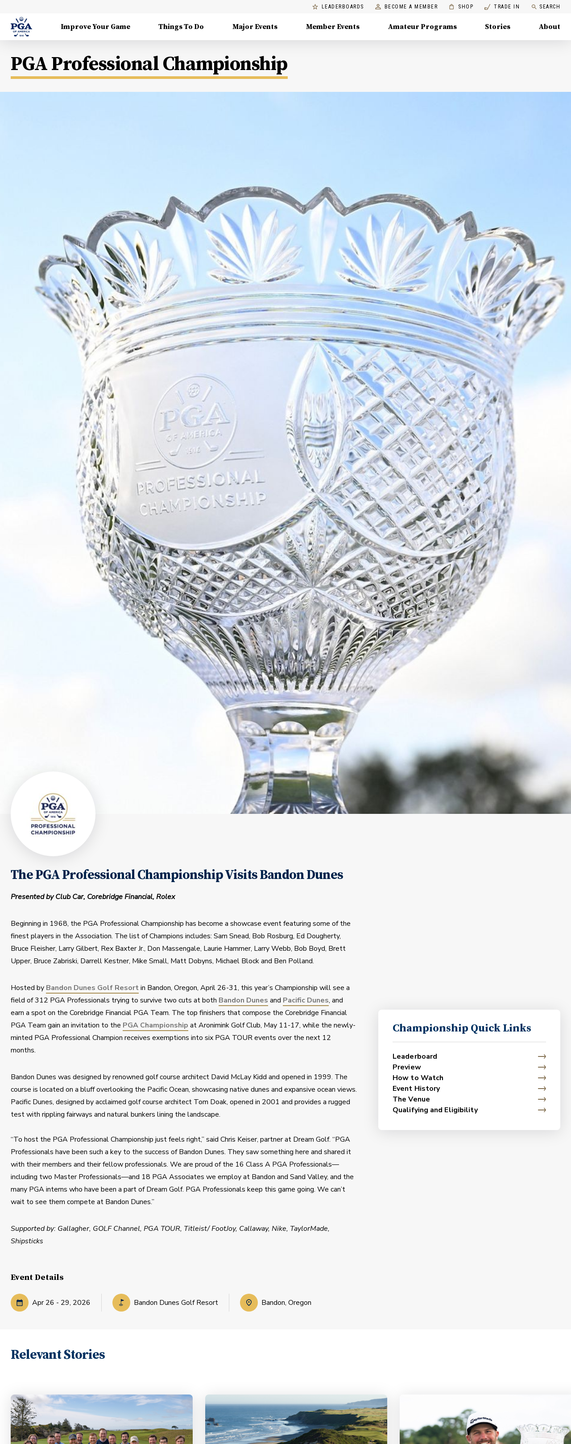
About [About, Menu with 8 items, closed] (549, 26)
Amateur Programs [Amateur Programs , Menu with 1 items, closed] (422, 26)
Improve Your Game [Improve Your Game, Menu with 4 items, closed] (95, 26)
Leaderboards (338, 7)
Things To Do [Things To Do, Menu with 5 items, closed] (181, 26)
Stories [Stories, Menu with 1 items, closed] (497, 26)
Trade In (502, 7)
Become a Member (406, 7)
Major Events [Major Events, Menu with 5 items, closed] (254, 26)
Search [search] (545, 7)
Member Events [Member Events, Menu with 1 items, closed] (333, 26)
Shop (461, 7)
